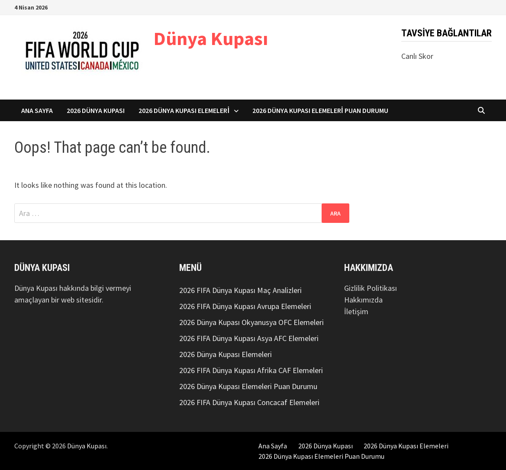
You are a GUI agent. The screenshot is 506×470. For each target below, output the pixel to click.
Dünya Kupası (211, 38)
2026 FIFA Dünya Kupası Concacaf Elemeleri (249, 402)
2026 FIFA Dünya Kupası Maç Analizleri (240, 290)
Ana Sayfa (37, 110)
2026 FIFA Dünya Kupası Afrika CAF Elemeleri (251, 370)
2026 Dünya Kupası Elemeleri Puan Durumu (320, 110)
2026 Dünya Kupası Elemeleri (184, 110)
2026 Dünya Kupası (96, 110)
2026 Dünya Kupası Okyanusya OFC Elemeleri (251, 322)
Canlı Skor (417, 56)
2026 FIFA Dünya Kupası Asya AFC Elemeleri (249, 338)
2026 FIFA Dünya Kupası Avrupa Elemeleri (245, 306)
